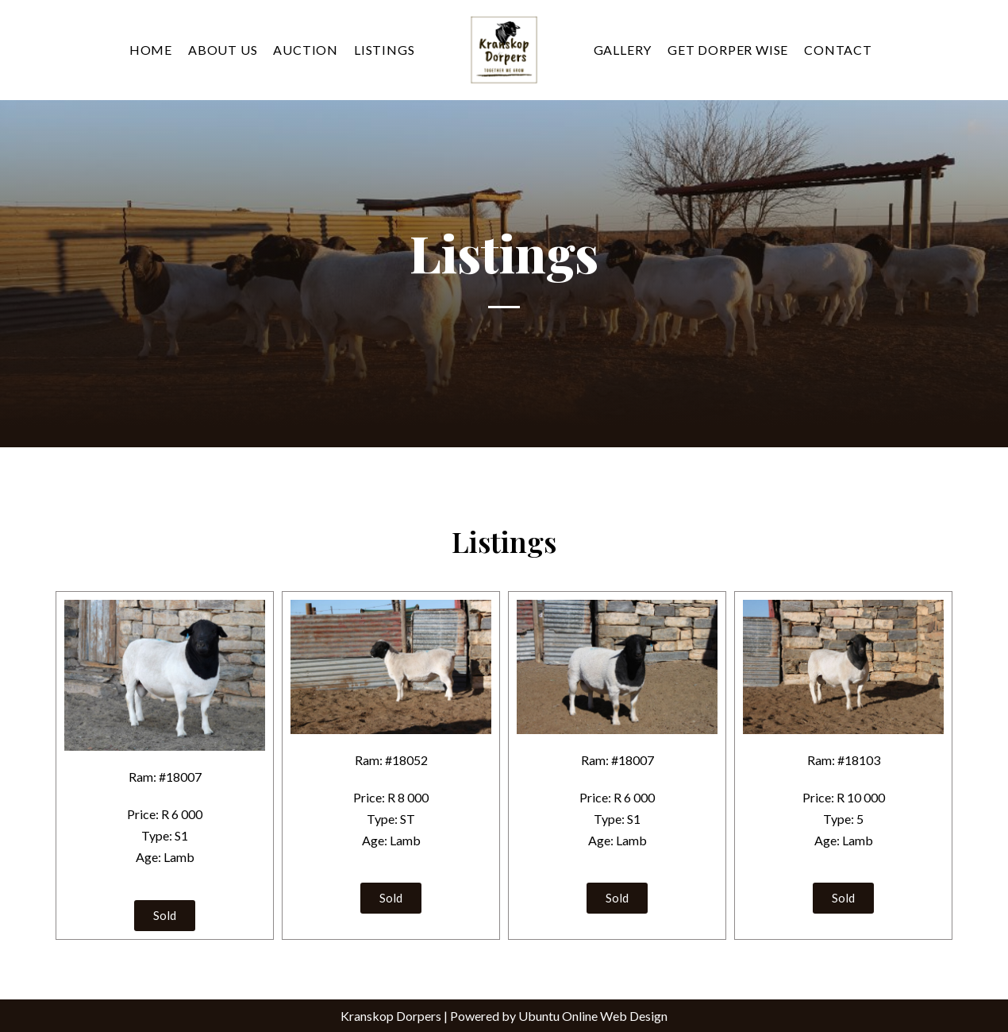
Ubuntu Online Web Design (593, 1015)
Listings (384, 49)
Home (150, 49)
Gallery (623, 49)
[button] (164, 915)
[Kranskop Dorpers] (504, 50)
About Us (222, 49)
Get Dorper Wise (728, 49)
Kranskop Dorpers (390, 1015)
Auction (305, 49)
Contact (838, 49)
